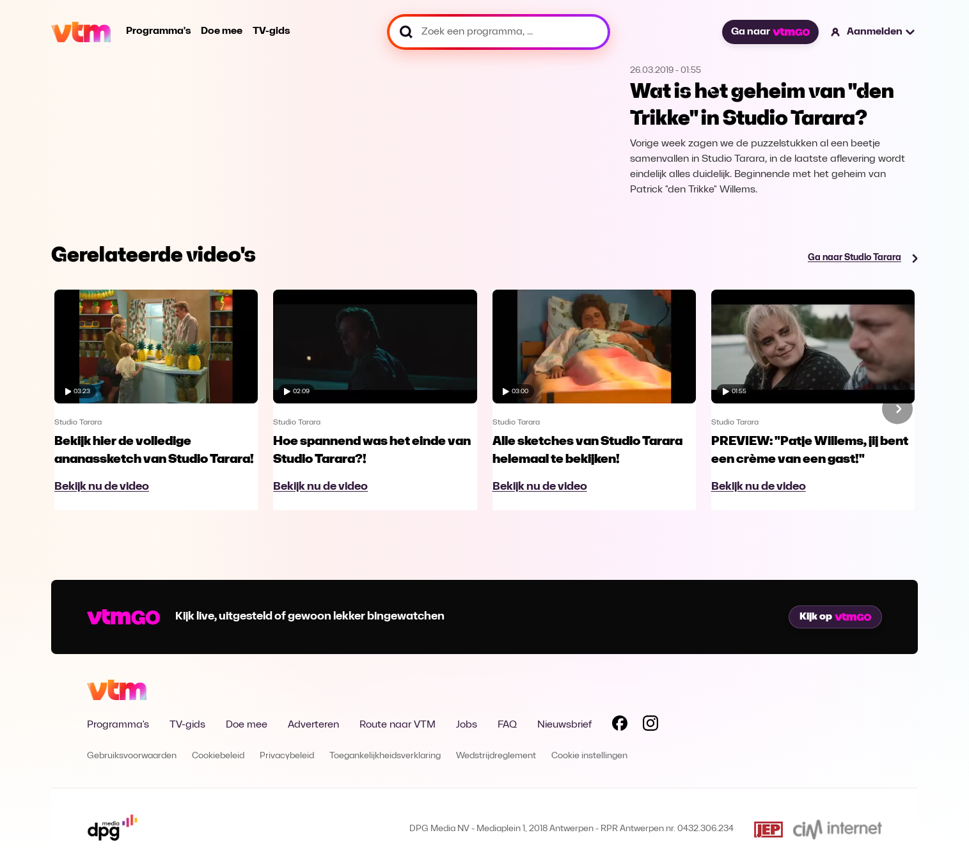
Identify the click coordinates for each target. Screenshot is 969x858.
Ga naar (770, 32)
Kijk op (835, 617)
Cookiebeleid (218, 756)
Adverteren (313, 725)
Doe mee (221, 31)
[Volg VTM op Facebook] (619, 725)
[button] (873, 32)
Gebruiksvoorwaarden (132, 756)
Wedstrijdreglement (496, 756)
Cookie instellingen (589, 756)
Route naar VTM (397, 725)
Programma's (158, 31)
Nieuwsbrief (564, 725)
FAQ (507, 725)
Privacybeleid (287, 756)
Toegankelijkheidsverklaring (385, 756)
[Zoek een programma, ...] (499, 32)
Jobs (466, 725)
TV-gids (271, 31)
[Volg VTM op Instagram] (650, 725)
